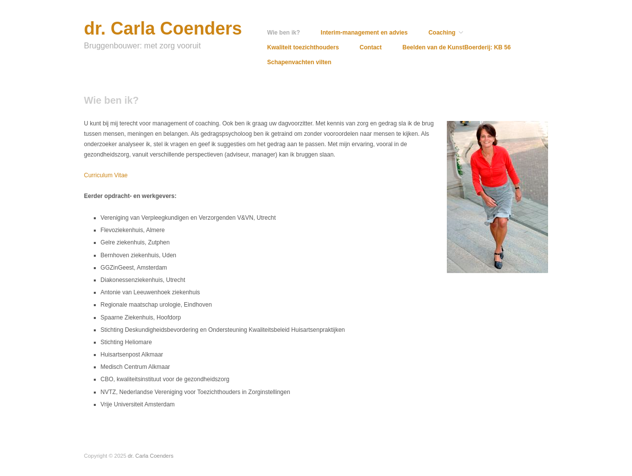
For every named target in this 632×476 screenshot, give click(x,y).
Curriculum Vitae (105, 175)
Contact (370, 47)
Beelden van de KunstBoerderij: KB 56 (456, 47)
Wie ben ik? (283, 33)
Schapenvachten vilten (299, 62)
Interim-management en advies (364, 33)
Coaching (442, 33)
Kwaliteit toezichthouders (303, 47)
